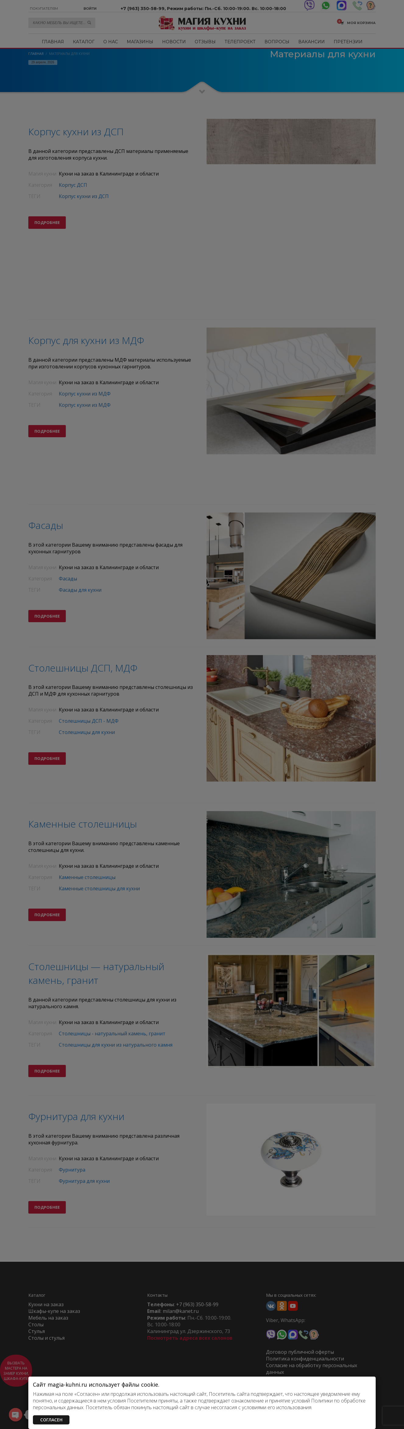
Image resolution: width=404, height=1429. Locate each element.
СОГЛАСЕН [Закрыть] (51, 1420)
